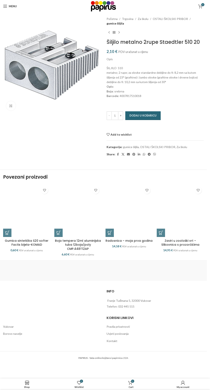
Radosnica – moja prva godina (129, 251)
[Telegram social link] (149, 154)
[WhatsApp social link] (144, 154)
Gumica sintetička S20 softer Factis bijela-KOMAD (26, 253)
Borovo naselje (12, 343)
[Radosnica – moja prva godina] (129, 216)
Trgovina (127, 19)
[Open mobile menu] (10, 6)
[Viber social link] (154, 154)
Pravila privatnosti (118, 336)
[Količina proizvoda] (115, 115)
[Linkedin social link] (139, 154)
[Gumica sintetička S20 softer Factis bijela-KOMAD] (26, 216)
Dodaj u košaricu (143, 115)
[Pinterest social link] (134, 154)
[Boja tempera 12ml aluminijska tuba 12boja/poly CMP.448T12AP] (77, 216)
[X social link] (123, 154)
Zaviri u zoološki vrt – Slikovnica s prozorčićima (180, 253)
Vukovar (8, 336)
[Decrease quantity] (109, 115)
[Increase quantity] (120, 115)
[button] (7, 243)
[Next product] (119, 32)
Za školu (143, 19)
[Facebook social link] (117, 154)
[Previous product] (109, 32)
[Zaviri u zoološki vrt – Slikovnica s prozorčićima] (180, 216)
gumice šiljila (115, 23)
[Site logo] (103, 6)
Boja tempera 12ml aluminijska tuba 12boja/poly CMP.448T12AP (78, 255)
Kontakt (112, 351)
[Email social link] (128, 154)
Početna (112, 19)
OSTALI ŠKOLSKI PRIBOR (170, 19)
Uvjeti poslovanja (118, 343)
